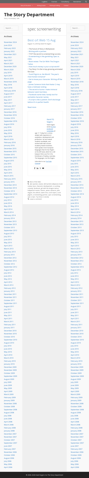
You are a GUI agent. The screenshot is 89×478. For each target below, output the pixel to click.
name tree (44, 193)
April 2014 (8, 209)
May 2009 (8, 388)
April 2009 (8, 391)
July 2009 (7, 382)
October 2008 (9, 406)
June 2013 (8, 239)
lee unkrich (36, 193)
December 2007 (10, 434)
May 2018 (8, 85)
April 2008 (8, 422)
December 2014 (10, 185)
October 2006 (9, 455)
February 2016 (10, 142)
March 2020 (8, 69)
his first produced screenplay (51, 129)
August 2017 (9, 94)
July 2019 (7, 72)
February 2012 (10, 288)
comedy (30, 188)
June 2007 (8, 446)
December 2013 (10, 221)
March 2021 (8, 63)
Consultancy (65, 2)
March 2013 (8, 248)
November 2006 (10, 452)
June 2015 (8, 167)
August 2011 (9, 306)
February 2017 (10, 106)
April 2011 (8, 318)
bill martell (47, 184)
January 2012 (9, 291)
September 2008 (10, 409)
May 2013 (8, 242)
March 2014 (8, 212)
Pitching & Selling (55, 5)
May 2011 (8, 315)
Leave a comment (36, 199)
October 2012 (9, 264)
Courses (54, 2)
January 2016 (9, 145)
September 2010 (10, 340)
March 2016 (8, 139)
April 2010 (8, 355)
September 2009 (10, 376)
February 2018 (10, 91)
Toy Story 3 (40, 197)
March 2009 (8, 394)
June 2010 (8, 349)
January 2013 (9, 255)
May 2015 (8, 170)
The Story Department (29, 14)
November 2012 (10, 261)
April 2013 (8, 245)
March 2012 (8, 285)
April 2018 (8, 88)
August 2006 (9, 458)
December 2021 (10, 54)
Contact (66, 5)
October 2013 (9, 227)
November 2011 (10, 297)
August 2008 (9, 412)
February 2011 (10, 324)
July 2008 (7, 415)
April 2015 (8, 173)
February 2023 (10, 48)
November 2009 (10, 370)
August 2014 (9, 197)
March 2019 (8, 78)
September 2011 (10, 303)
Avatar (41, 184)
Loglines (44, 2)
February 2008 (10, 428)
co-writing (56, 186)
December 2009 (10, 367)
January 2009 (9, 400)
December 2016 (10, 112)
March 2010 (8, 358)
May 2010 (8, 352)
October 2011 (9, 300)
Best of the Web (35, 182)
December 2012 (10, 258)
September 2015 (10, 157)
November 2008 (10, 403)
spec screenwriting (54, 195)
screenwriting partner (40, 195)
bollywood (54, 184)
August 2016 (9, 124)
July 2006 (7, 461)
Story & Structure (28, 5)
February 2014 (10, 215)
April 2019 (8, 75)
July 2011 (7, 309)
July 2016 (7, 127)
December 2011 (10, 294)
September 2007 (10, 443)
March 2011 (8, 321)
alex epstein (34, 184)
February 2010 (10, 361)
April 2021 (8, 60)
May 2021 (8, 57)
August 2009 (9, 379)
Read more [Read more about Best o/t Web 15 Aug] (32, 107)
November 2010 (10, 333)
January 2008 (9, 431)
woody (46, 197)
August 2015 (9, 160)
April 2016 (8, 136)
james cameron (51, 190)
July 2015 (7, 163)
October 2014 (9, 191)
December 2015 (10, 148)
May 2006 (8, 464)
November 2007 (10, 437)
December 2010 (10, 330)
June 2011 (8, 312)
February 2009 (10, 397)
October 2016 (9, 118)
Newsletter (77, 2)
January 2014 (9, 218)
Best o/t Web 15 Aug (41, 40)
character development (44, 186)
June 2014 (8, 203)
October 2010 (9, 337)
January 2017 (9, 109)
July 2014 (7, 200)
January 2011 (9, 327)
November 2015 (10, 151)
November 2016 (10, 115)
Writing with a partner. (38, 51)
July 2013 (7, 236)
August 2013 (9, 233)
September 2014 (10, 194)
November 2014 (10, 188)
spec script (31, 197)
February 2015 (10, 179)
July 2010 (7, 346)
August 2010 (9, 343)
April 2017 (8, 103)
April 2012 (8, 282)
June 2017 (8, 97)
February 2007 (10, 449)
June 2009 (8, 385)
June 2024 (8, 45)
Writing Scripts (41, 5)
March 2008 (8, 425)
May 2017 (8, 100)
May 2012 (8, 279)
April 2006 (8, 467)
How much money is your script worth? (44, 66)
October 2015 (9, 154)
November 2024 (10, 42)
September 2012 (10, 267)
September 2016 (10, 121)
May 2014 (8, 206)
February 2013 (10, 252)
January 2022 (9, 51)
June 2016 (8, 130)
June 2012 (8, 276)
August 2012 (9, 270)
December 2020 (10, 66)
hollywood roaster (34, 190)
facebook (37, 188)
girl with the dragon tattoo (50, 188)
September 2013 (10, 230)
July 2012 (7, 273)
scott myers (53, 193)
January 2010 (9, 364)
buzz (34, 186)
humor (43, 190)
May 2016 (8, 133)
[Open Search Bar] (86, 1)
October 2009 (9, 373)
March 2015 (8, 176)
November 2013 (10, 224)
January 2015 (9, 182)
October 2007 (9, 440)
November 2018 (10, 82)
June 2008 (8, 418)
